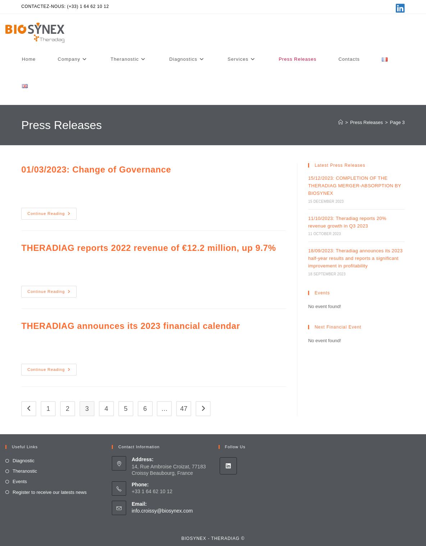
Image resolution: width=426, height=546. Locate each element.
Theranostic (25, 471)
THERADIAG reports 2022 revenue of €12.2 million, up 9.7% (148, 248)
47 (183, 408)
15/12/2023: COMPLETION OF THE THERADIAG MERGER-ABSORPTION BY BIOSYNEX (354, 185)
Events (20, 481)
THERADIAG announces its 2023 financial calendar (130, 326)
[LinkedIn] (228, 465)
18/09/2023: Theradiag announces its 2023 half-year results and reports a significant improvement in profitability (355, 258)
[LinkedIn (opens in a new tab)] (399, 8)
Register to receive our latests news (50, 492)
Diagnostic (24, 460)
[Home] (340, 122)
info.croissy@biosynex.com (162, 511)
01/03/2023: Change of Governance (96, 169)
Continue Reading (52, 215)
